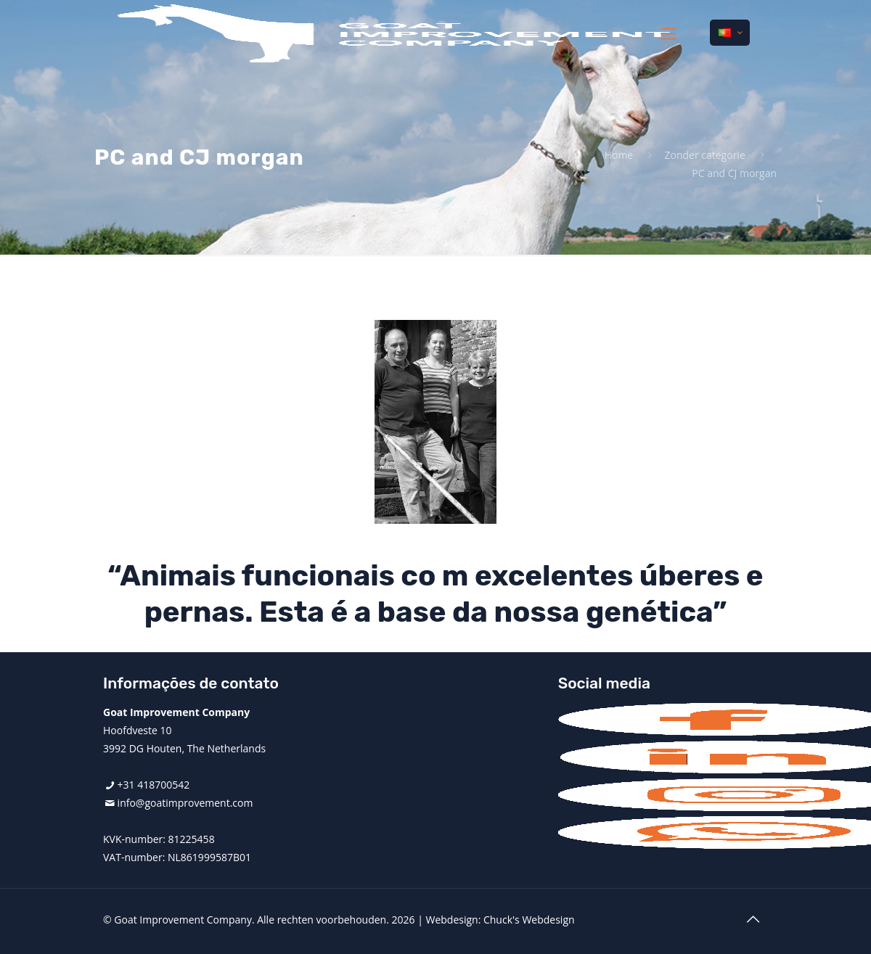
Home (619, 155)
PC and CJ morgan (734, 173)
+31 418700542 (154, 784)
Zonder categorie (704, 155)
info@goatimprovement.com (185, 803)
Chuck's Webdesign (529, 919)
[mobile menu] (668, 32)
